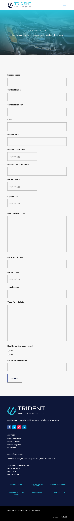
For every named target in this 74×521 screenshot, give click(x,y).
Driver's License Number (18, 164)
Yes (11, 350)
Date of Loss (13, 272)
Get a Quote (11, 447)
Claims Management (14, 445)
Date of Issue (13, 179)
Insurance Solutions (14, 439)
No (11, 354)
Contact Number (15, 104)
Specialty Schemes (13, 442)
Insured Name (13, 75)
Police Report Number (17, 360)
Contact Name (14, 89)
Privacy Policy (16, 484)
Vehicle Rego (13, 287)
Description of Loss (16, 213)
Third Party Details (15, 302)
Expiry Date (12, 196)
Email (10, 119)
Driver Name (13, 134)
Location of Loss (15, 257)
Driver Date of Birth (16, 149)
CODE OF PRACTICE (58, 492)
